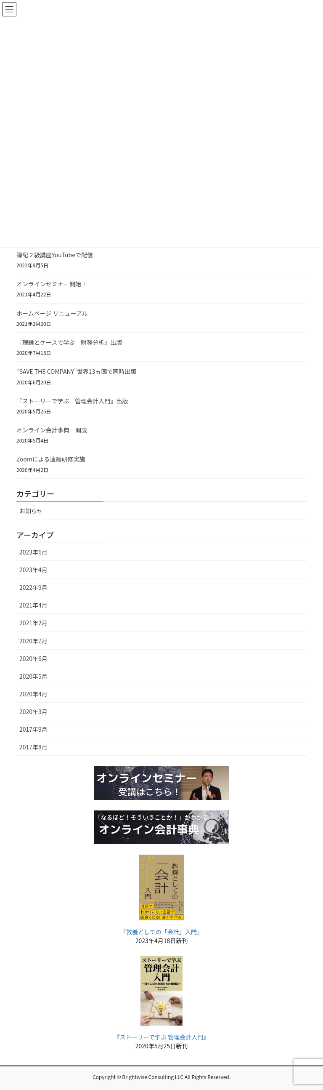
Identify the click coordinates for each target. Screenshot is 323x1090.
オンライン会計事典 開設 (51, 430)
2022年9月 (33, 587)
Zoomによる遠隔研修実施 (50, 459)
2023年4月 (33, 569)
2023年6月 (33, 552)
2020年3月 (33, 711)
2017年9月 (33, 729)
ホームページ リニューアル (52, 313)
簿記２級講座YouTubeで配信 (54, 255)
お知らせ (31, 510)
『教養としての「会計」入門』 (161, 931)
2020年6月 (33, 658)
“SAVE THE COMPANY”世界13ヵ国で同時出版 (76, 371)
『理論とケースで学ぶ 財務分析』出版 (69, 342)
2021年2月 (33, 622)
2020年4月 (33, 694)
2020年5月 (33, 676)
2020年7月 (33, 641)
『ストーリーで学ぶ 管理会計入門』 (161, 1037)
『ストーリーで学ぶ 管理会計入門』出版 (72, 401)
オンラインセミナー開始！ (51, 284)
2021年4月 (33, 605)
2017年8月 (33, 747)
